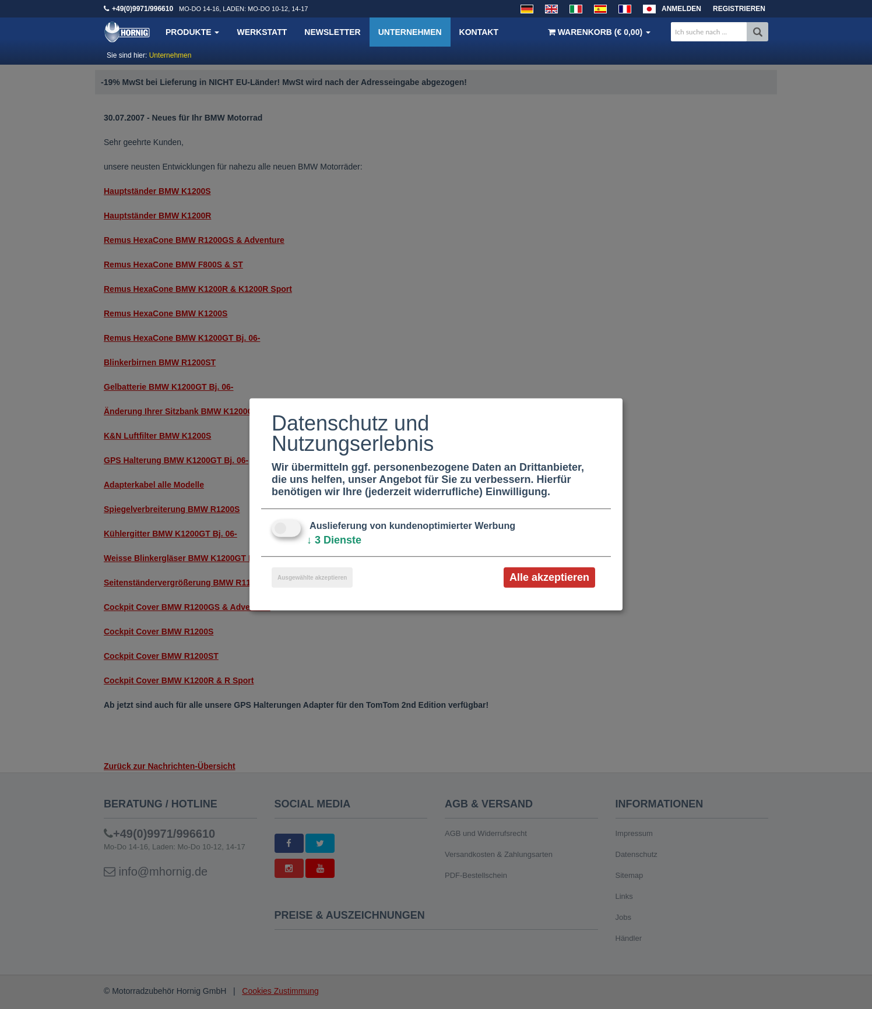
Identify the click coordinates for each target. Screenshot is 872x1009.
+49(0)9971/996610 (142, 9)
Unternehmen (410, 32)
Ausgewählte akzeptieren (312, 577)
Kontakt (478, 32)
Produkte (192, 32)
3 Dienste (334, 540)
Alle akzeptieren (549, 577)
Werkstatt (262, 32)
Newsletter (332, 32)
